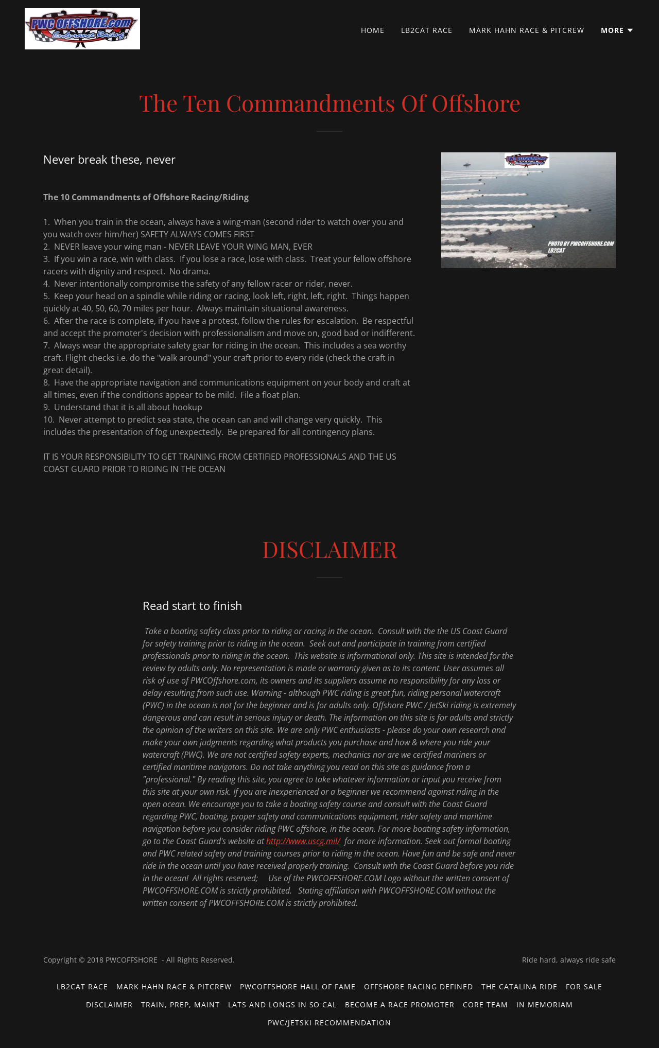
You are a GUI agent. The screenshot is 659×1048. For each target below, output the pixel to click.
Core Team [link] (485, 1004)
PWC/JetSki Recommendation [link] (329, 1022)
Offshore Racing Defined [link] (418, 986)
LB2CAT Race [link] (427, 30)
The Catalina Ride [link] (519, 986)
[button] (617, 30)
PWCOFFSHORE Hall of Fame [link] (298, 986)
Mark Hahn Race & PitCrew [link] (526, 30)
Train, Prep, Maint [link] (180, 1004)
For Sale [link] (584, 986)
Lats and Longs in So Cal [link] (282, 1004)
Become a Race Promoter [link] (400, 1004)
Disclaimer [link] (109, 1004)
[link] (82, 27)
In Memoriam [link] (544, 1004)
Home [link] (373, 30)
